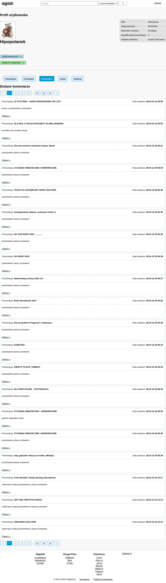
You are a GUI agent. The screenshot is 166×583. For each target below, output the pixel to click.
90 (50, 93)
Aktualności (40, 560)
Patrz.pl (99, 560)
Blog (70, 560)
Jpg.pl (99, 563)
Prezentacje (10, 78)
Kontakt (40, 563)
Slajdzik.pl (126, 553)
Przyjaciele (29, 78)
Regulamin (85, 579)
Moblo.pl (99, 568)
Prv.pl (99, 557)
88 (37, 93)
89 (44, 93)
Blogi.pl (99, 566)
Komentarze (47, 78)
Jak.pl (99, 574)
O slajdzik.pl (40, 557)
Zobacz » (6, 116)
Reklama (69, 557)
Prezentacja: (31, 101)
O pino (70, 563)
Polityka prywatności (103, 579)
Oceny (63, 78)
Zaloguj (157, 3)
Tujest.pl (99, 571)
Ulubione (77, 78)
